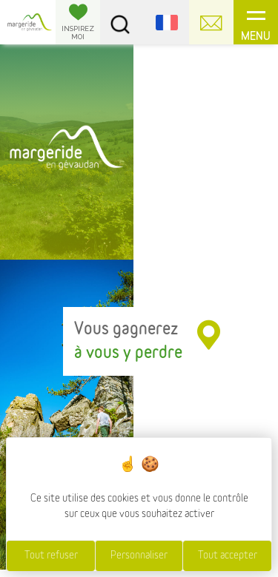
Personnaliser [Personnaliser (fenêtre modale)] (139, 555)
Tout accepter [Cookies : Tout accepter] (227, 555)
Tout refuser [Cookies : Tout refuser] (51, 555)
